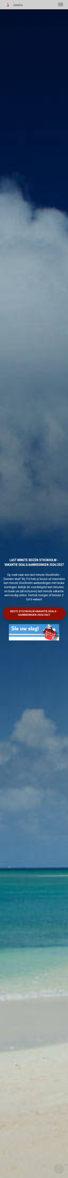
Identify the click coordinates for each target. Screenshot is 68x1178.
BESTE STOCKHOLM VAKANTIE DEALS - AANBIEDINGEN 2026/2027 (34, 613)
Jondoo (18, 5)
